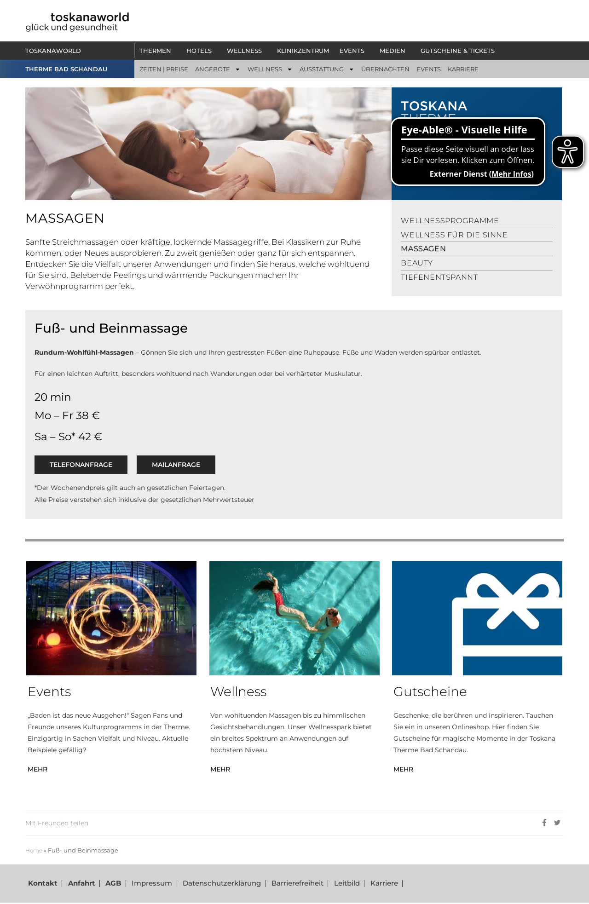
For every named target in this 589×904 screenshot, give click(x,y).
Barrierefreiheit (291, 884)
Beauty (417, 263)
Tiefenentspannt (439, 277)
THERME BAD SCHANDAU (66, 69)
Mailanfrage (176, 465)
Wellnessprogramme (450, 220)
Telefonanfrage (81, 465)
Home (34, 850)
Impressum (147, 884)
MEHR (37, 769)
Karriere (375, 884)
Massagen (423, 248)
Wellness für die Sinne (454, 234)
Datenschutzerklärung (216, 884)
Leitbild (339, 884)
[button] (157, 50)
